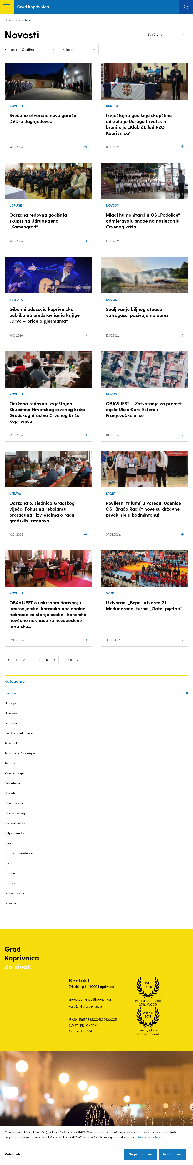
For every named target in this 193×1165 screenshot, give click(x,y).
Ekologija (11, 703)
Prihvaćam (172, 1154)
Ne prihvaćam (140, 1154)
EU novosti (12, 713)
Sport (8, 863)
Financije (11, 723)
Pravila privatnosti (150, 1137)
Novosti (10, 793)
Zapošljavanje (14, 893)
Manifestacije (14, 773)
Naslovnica (12, 20)
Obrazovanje (14, 803)
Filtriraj (11, 49)
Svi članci (11, 693)
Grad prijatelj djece (19, 733)
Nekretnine (12, 783)
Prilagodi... (14, 1154)
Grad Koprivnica (33, 6)
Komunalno (12, 743)
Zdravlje (10, 903)
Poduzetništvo (15, 823)
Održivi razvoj (15, 813)
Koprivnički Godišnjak (20, 753)
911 (70, 660)
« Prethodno (8, 659)
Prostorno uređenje (19, 853)
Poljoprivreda (14, 833)
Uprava (10, 883)
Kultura (10, 763)
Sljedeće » (78, 659)
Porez (9, 843)
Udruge (10, 873)
